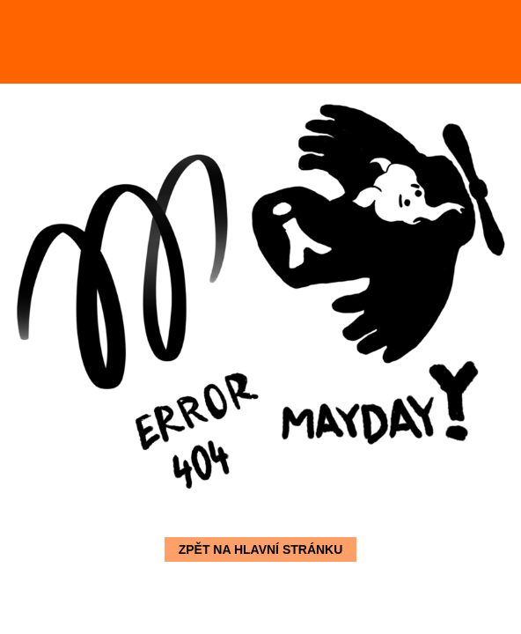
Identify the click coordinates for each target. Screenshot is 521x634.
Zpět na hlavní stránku (261, 549)
